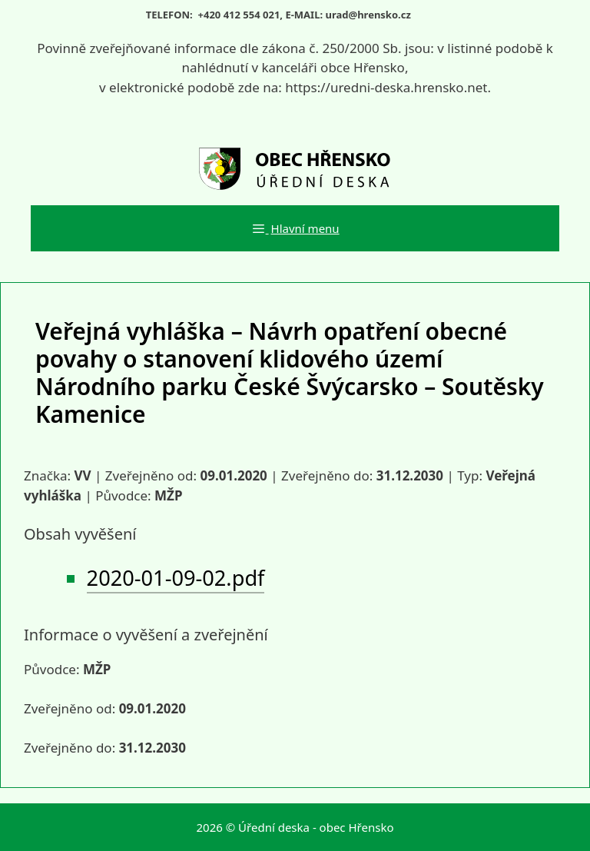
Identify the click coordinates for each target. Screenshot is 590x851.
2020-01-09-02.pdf (176, 577)
